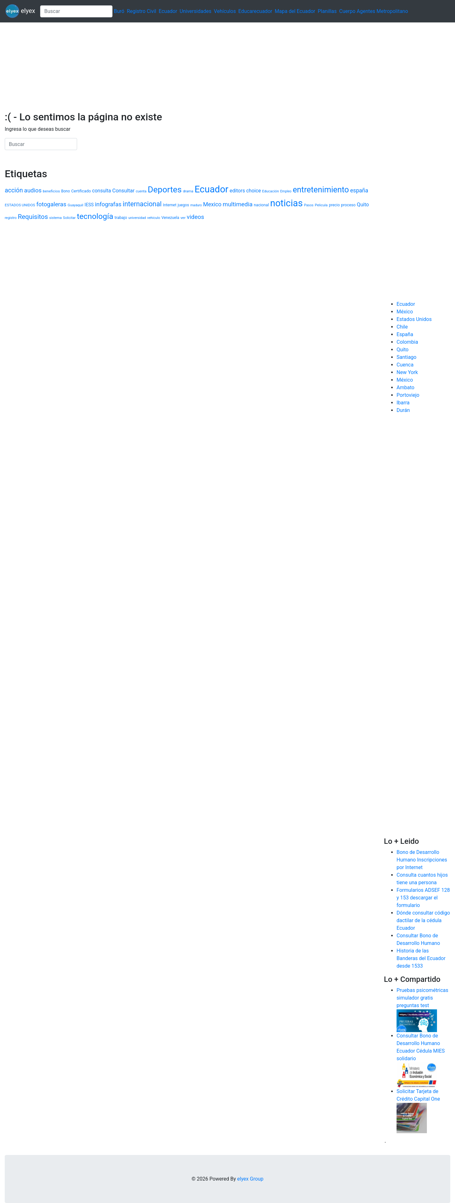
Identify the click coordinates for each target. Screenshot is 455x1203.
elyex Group (250, 1179)
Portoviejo (408, 395)
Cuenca (405, 365)
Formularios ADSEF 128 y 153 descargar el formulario (423, 897)
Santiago (406, 357)
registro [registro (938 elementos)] (10, 218)
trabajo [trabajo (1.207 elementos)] (120, 217)
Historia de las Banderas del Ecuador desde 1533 (421, 958)
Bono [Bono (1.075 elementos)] (65, 191)
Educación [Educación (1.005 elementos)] (270, 191)
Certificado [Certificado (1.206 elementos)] (81, 191)
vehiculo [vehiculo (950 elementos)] (153, 218)
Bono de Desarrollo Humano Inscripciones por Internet (422, 859)
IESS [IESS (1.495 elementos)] (89, 204)
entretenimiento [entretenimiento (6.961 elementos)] (321, 189)
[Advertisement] (189, 66)
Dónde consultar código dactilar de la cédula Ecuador (423, 920)
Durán (403, 410)
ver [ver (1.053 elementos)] (182, 217)
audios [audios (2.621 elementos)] (32, 190)
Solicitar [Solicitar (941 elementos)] (69, 218)
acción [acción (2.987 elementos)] (14, 190)
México (405, 312)
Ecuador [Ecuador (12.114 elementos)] (211, 189)
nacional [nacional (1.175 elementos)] (261, 205)
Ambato (405, 387)
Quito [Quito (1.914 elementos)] (363, 205)
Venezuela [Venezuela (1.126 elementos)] (170, 217)
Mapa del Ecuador (295, 11)
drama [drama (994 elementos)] (188, 191)
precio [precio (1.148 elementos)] (334, 205)
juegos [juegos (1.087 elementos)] (183, 205)
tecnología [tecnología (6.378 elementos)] (95, 216)
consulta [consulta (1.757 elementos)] (101, 191)
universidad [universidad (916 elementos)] (137, 218)
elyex (20, 11)
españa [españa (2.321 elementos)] (359, 190)
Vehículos (225, 11)
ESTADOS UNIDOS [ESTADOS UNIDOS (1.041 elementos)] (20, 205)
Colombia (407, 342)
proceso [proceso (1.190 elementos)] (348, 205)
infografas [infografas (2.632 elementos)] (108, 204)
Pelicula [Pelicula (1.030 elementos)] (321, 205)
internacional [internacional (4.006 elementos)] (142, 204)
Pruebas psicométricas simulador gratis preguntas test (422, 997)
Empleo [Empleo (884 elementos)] (286, 191)
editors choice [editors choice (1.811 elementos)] (245, 191)
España (405, 334)
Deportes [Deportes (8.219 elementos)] (165, 189)
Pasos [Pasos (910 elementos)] (308, 205)
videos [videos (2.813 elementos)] (195, 217)
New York (407, 372)
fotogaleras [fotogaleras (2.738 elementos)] (51, 204)
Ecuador (168, 11)
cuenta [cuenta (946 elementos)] (141, 191)
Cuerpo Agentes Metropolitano (373, 11)
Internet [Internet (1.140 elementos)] (169, 205)
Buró (119, 11)
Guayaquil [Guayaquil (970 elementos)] (75, 205)
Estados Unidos (414, 319)
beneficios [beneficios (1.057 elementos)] (51, 191)
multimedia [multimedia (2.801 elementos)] (238, 204)
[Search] (76, 11)
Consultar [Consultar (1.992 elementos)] (123, 191)
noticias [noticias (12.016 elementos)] (286, 203)
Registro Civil (141, 11)
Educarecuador (255, 11)
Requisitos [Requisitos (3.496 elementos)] (33, 217)
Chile (402, 327)
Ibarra (403, 403)
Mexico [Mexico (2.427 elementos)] (212, 204)
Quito (403, 350)
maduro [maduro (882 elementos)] (196, 205)
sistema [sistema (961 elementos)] (55, 218)
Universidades (195, 11)
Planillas (327, 11)
